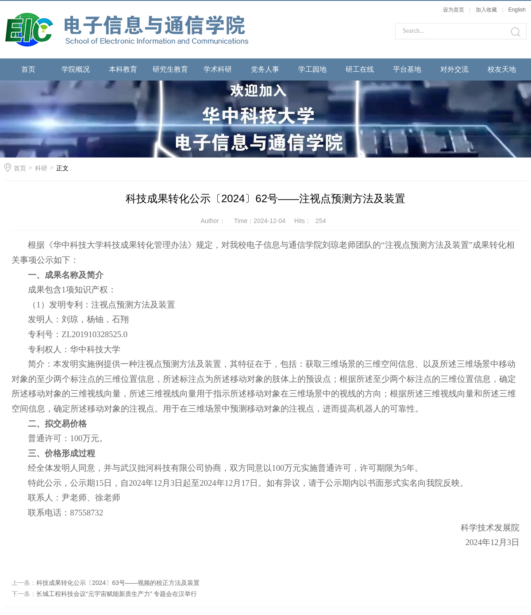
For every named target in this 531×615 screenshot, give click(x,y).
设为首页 (453, 10)
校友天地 (502, 69)
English (517, 10)
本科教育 (123, 69)
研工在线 (360, 69)
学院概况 (76, 69)
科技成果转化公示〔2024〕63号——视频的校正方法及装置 (118, 582)
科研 (41, 168)
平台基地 (407, 69)
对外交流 (454, 69)
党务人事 (265, 69)
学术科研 (218, 69)
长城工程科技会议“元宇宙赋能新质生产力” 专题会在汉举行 (116, 593)
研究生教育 (170, 69)
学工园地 (312, 69)
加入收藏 (486, 10)
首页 (28, 69)
